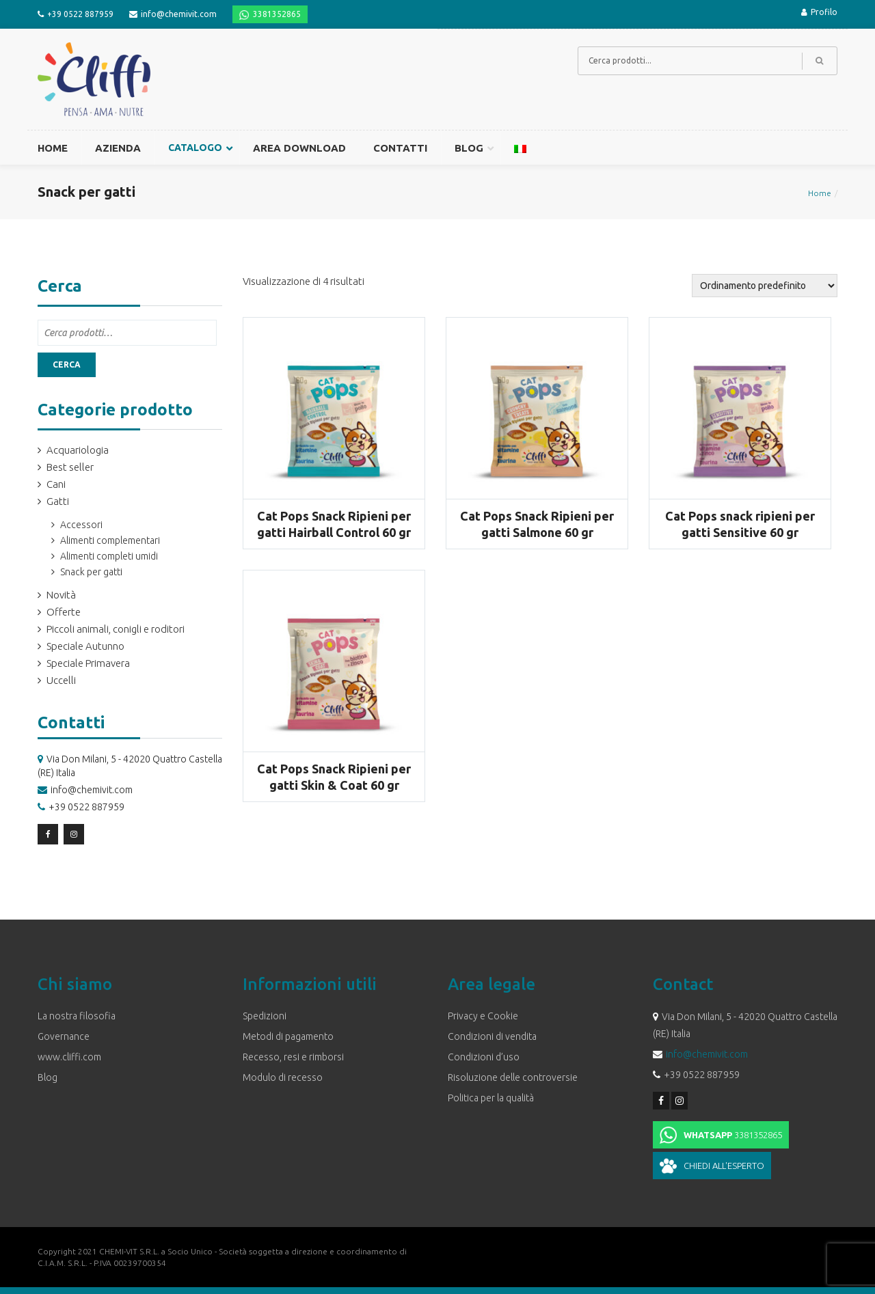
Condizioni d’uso (484, 1056)
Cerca (67, 364)
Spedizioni (264, 1015)
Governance (64, 1036)
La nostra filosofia (77, 1015)
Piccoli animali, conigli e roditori (115, 629)
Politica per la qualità (491, 1097)
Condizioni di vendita (492, 1036)
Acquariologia (77, 450)
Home (819, 193)
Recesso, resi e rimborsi (293, 1056)
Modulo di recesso (283, 1077)
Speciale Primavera (88, 663)
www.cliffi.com (69, 1056)
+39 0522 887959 (80, 14)
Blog (47, 1077)
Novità (61, 595)
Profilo (819, 12)
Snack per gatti (91, 571)
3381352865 (277, 14)
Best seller (70, 467)
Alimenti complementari (110, 540)
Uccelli (61, 680)
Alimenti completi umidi (109, 556)
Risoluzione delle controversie (513, 1077)
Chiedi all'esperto (724, 1165)
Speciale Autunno (85, 646)
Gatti (57, 501)
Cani (56, 484)
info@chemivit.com (179, 14)
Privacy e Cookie (483, 1015)
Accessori (81, 524)
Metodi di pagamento (288, 1036)
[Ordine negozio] (764, 285)
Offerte (63, 612)
